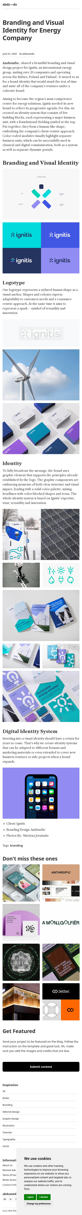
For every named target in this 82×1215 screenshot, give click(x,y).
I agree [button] (30, 1197)
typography (9, 1139)
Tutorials (7, 1132)
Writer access (10, 1179)
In (11, 1199)
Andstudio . (11, 63)
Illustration (8, 1125)
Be (5, 1199)
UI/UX (6, 1146)
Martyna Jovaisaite (36, 835)
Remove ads (9, 1170)
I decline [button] (43, 1197)
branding (16, 845)
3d (4, 1091)
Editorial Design (11, 1111)
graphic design (11, 1118)
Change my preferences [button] (39, 1203)
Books (6, 1098)
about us (7, 1165)
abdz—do (10, 4)
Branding (8, 1104)
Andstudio (38, 830)
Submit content (41, 1067)
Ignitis (21, 823)
